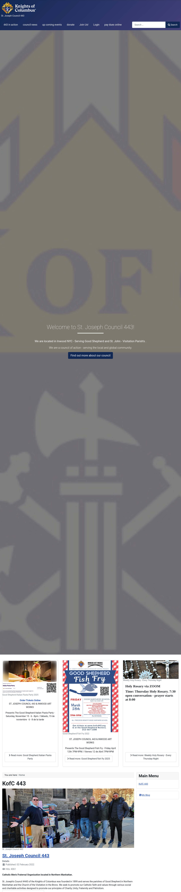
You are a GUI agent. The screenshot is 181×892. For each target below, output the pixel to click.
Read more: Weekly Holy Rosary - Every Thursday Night (150, 757)
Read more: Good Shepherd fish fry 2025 (88, 758)
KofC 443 (143, 784)
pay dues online (113, 24)
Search (172, 24)
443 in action (11, 24)
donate (70, 24)
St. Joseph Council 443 (25, 855)
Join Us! (83, 24)
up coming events (52, 24)
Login (96, 24)
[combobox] (149, 25)
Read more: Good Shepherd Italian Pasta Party (30, 757)
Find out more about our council (90, 355)
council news (30, 24)
